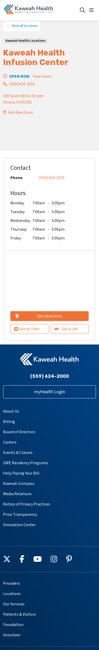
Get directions (20, 112)
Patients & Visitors (19, 614)
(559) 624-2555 (22, 84)
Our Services (14, 604)
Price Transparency (20, 514)
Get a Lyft (66, 329)
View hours (42, 76)
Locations (12, 594)
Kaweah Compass (18, 483)
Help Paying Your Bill (21, 473)
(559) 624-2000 (49, 376)
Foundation (13, 625)
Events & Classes (18, 452)
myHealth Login (49, 392)
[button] (92, 10)
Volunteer (12, 635)
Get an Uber (27, 329)
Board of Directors (19, 432)
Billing (9, 421)
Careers (10, 442)
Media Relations (17, 494)
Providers (11, 583)
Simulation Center (19, 525)
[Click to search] (82, 10)
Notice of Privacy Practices (26, 504)
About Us (11, 411)
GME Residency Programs (25, 463)
